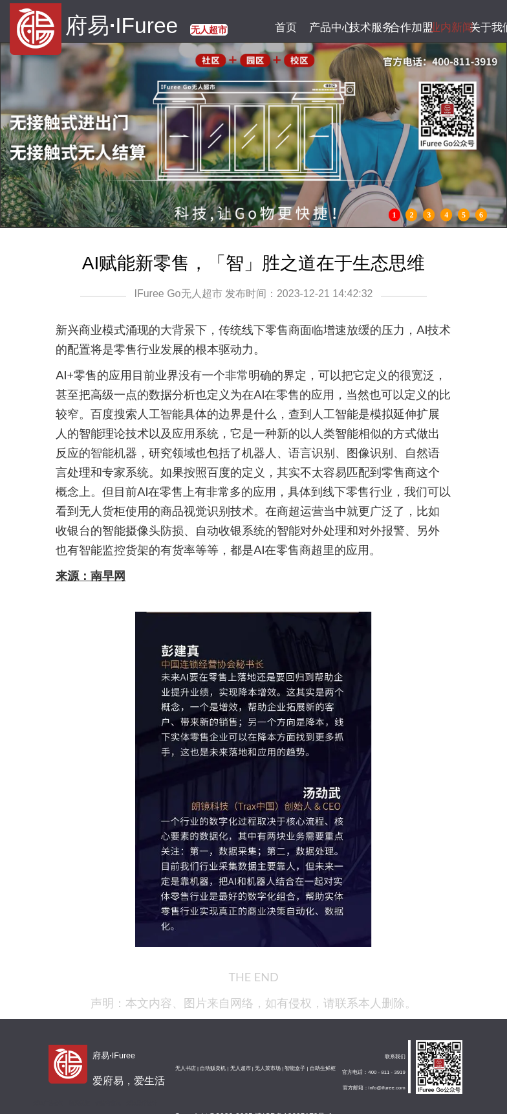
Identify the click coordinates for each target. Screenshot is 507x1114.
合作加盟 (406, 27)
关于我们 (487, 27)
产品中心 (326, 27)
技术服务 (366, 27)
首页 (285, 27)
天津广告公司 (48, 1103)
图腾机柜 (79, 1103)
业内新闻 (447, 27)
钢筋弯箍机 (108, 1103)
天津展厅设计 (141, 1103)
